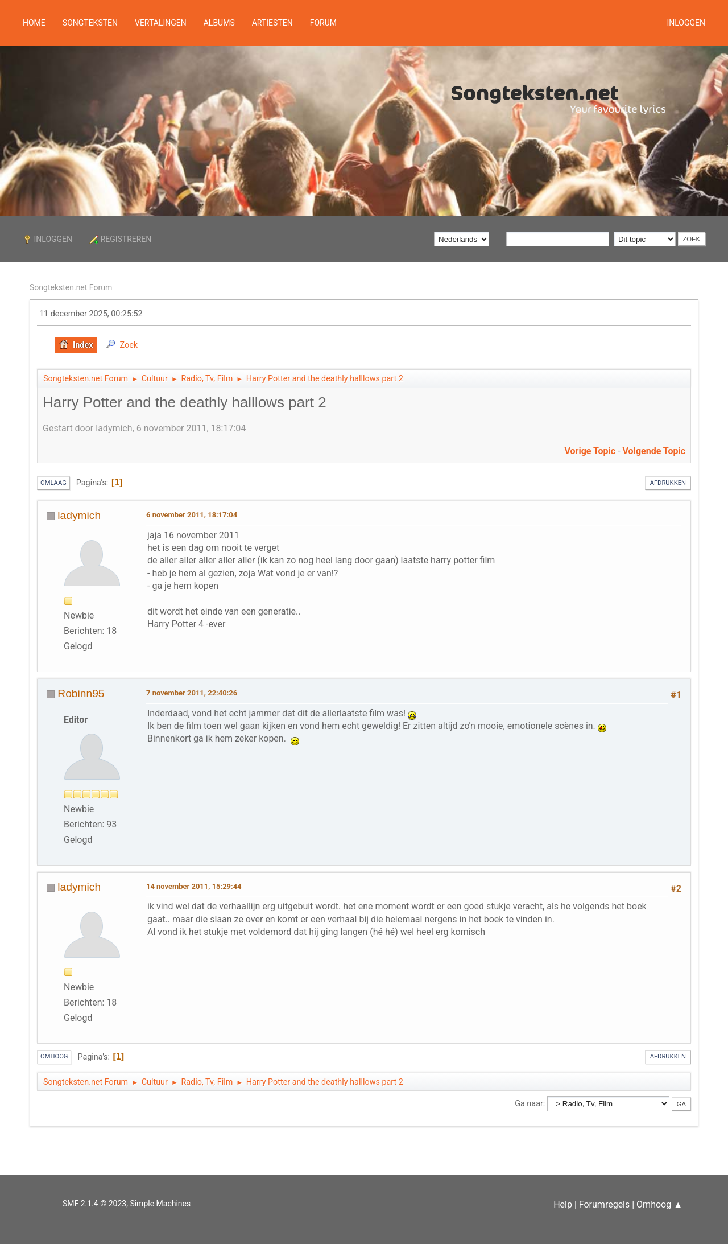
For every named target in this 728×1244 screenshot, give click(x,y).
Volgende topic (654, 451)
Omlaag (53, 483)
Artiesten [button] (272, 22)
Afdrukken (668, 483)
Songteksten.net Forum (71, 287)
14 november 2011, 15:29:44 (194, 886)
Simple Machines (160, 1203)
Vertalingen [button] (161, 22)
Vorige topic (589, 451)
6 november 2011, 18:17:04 (191, 514)
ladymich (79, 515)
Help (562, 1204)
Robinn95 (80, 693)
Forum (323, 22)
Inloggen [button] (686, 22)
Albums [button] (219, 22)
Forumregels (604, 1204)
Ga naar (529, 1104)
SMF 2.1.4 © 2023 (94, 1203)
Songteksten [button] (90, 22)
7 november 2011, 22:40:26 (191, 693)
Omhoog (54, 1056)
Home (34, 22)
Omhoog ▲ (659, 1204)
